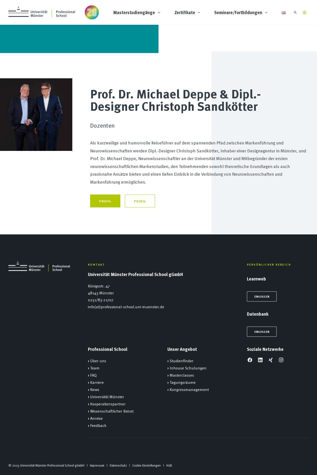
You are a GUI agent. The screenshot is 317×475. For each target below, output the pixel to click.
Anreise (96, 418)
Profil (105, 200)
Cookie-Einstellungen (146, 465)
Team (95, 367)
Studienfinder (181, 360)
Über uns (98, 360)
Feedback (98, 425)
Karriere (97, 382)
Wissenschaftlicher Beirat (111, 411)
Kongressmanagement (189, 389)
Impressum (97, 465)
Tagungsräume (183, 382)
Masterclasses (182, 375)
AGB (169, 465)
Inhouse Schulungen (188, 367)
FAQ (93, 375)
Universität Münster (107, 396)
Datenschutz (118, 465)
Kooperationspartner (108, 403)
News (94, 389)
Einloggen (261, 296)
